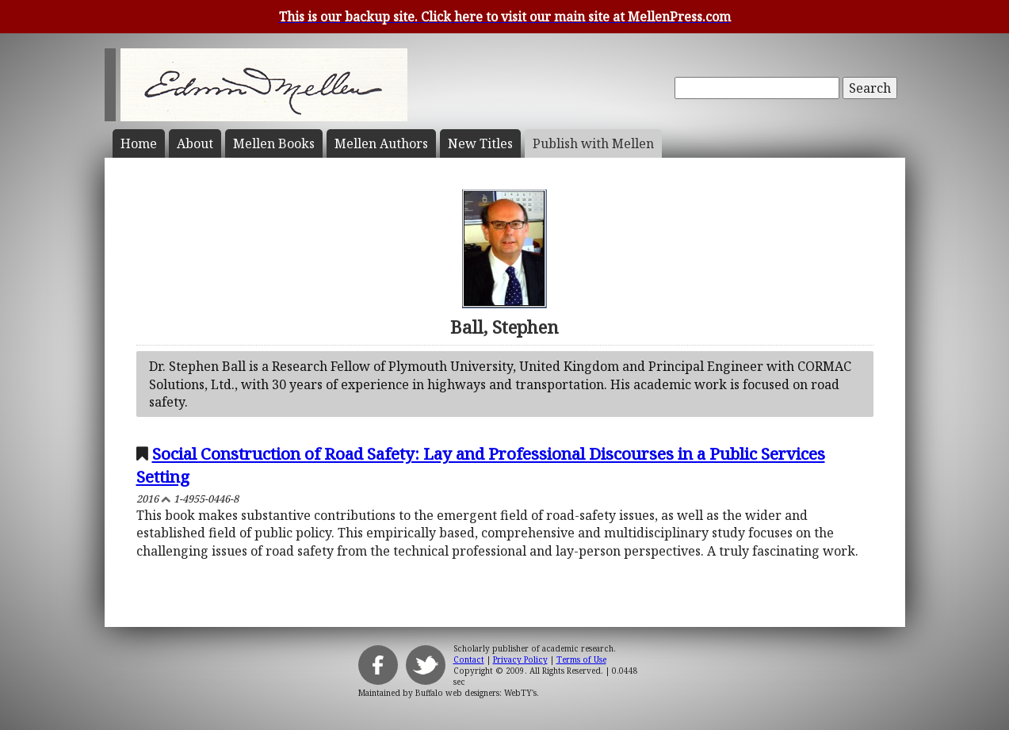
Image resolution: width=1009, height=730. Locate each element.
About (195, 143)
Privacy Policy (520, 659)
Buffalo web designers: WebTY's (476, 692)
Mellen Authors (381, 143)
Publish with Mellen (593, 143)
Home (138, 143)
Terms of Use (581, 659)
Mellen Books (274, 143)
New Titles (480, 143)
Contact (468, 659)
